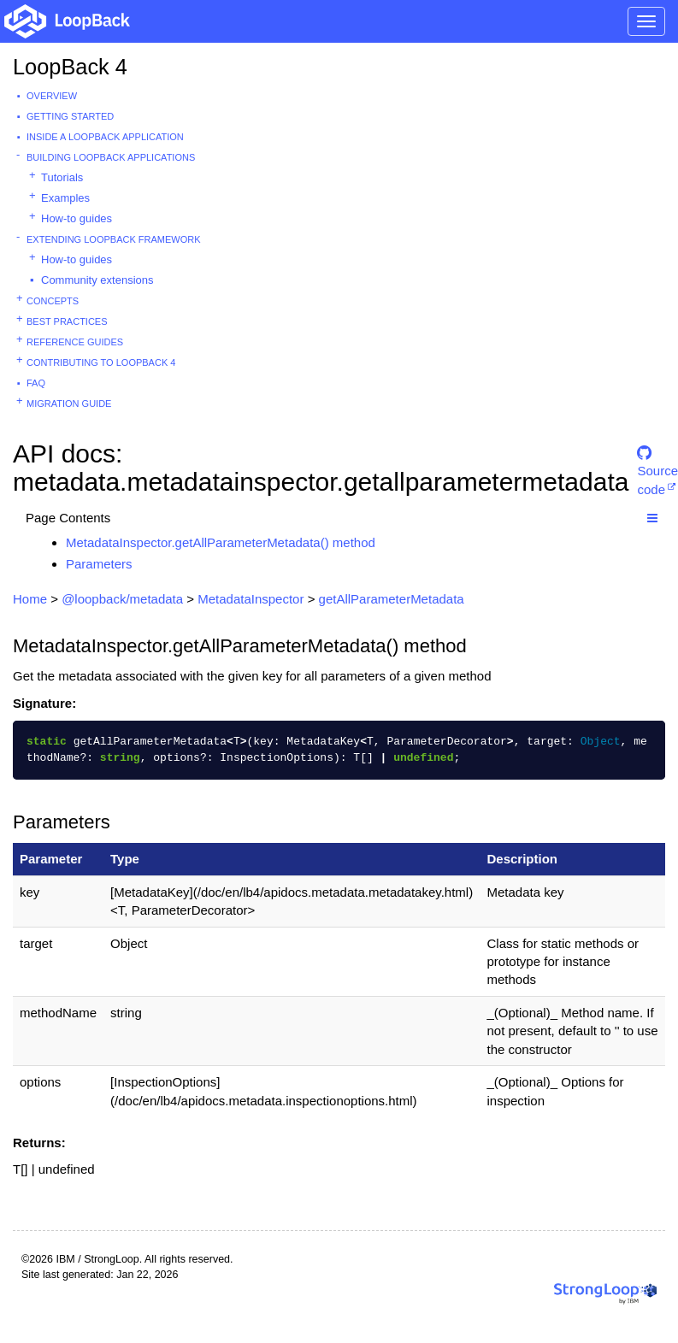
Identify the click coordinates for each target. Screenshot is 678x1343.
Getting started (70, 116)
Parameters (99, 564)
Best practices (67, 321)
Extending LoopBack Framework (114, 239)
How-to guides (76, 218)
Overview (52, 96)
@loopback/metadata (122, 599)
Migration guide (69, 403)
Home (30, 599)
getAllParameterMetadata (391, 599)
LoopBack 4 (70, 67)
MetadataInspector (251, 599)
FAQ (36, 383)
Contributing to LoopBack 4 (101, 362)
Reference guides (75, 342)
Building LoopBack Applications (111, 157)
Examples (65, 197)
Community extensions (97, 280)
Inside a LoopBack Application (105, 137)
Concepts (53, 301)
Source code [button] (657, 460)
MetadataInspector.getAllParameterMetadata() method (220, 542)
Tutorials (62, 177)
